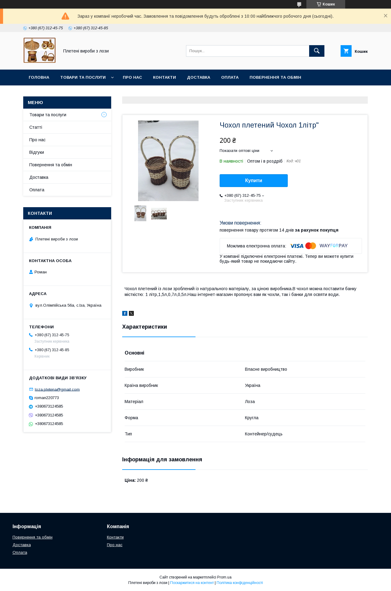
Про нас (132, 77)
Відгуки (36, 152)
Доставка (198, 77)
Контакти (164, 77)
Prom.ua (224, 577)
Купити (253, 180)
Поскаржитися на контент (192, 583)
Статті (35, 127)
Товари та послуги (83, 77)
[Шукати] (316, 51)
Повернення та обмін (275, 77)
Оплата (230, 77)
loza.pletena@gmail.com (57, 389)
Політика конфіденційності (240, 583)
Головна (39, 77)
